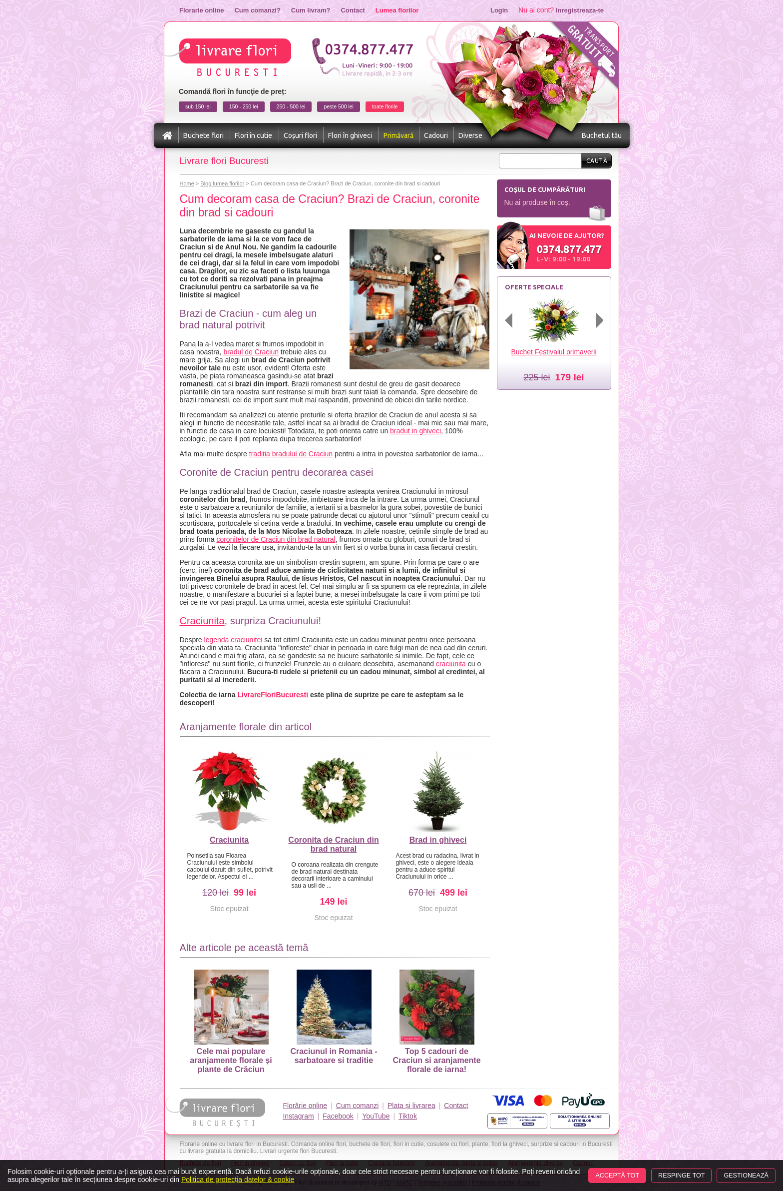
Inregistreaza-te (580, 10)
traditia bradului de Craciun (291, 454)
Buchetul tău (602, 135)
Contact (353, 10)
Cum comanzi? (257, 10)
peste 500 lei (339, 106)
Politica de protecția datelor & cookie (237, 1180)
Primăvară (398, 135)
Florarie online (201, 10)
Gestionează (746, 1175)
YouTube (376, 1116)
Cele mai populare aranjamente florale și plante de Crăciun (231, 1022)
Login (499, 10)
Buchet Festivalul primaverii (553, 352)
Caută (597, 160)
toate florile (384, 106)
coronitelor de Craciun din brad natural (275, 539)
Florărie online (305, 1106)
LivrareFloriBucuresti (272, 695)
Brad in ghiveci (438, 840)
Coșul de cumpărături (544, 189)
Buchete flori (203, 135)
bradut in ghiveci (415, 431)
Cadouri (436, 135)
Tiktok (407, 1116)
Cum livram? (311, 10)
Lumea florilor (397, 10)
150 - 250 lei (243, 106)
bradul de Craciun (251, 352)
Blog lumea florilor (222, 183)
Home (187, 183)
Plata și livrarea (411, 1106)
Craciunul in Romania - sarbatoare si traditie (333, 1017)
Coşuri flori (300, 135)
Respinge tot (681, 1175)
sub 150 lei (198, 106)
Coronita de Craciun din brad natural (333, 844)
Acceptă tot (617, 1175)
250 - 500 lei (291, 106)
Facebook (338, 1116)
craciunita (451, 664)
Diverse (470, 135)
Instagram (298, 1116)
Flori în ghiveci (350, 135)
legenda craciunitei (233, 640)
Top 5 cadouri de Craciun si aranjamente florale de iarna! (436, 1022)
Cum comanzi (357, 1106)
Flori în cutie (253, 135)
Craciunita (202, 620)
